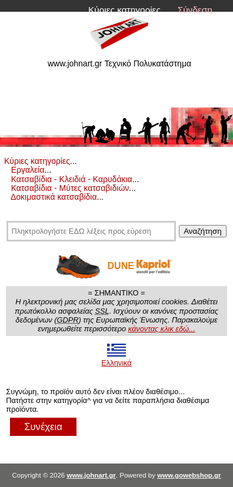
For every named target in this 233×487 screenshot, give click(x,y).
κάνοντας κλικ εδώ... (161, 328)
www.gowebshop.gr (189, 475)
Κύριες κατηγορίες (124, 10)
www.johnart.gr (90, 475)
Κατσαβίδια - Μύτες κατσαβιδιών (70, 188)
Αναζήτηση (202, 231)
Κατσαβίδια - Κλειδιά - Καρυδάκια (71, 179)
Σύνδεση (195, 10)
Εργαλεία (28, 169)
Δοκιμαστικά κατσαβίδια (54, 196)
